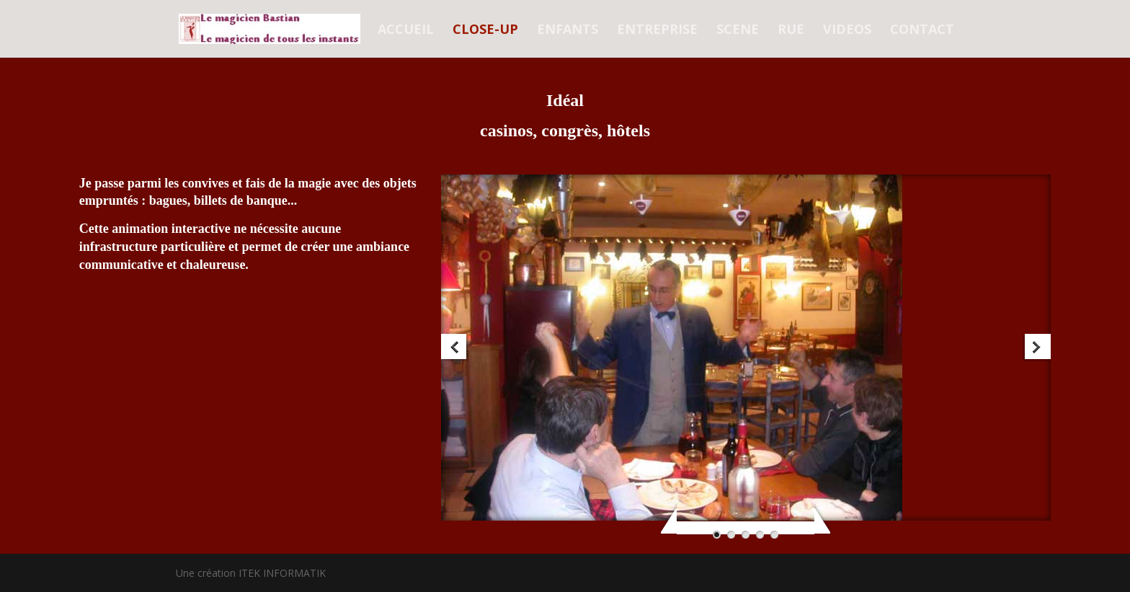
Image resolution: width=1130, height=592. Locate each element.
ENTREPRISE (657, 30)
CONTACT (922, 30)
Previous (455, 348)
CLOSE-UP (485, 30)
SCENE (737, 30)
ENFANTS (567, 30)
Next (1037, 348)
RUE (791, 30)
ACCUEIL (406, 30)
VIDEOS (847, 30)
